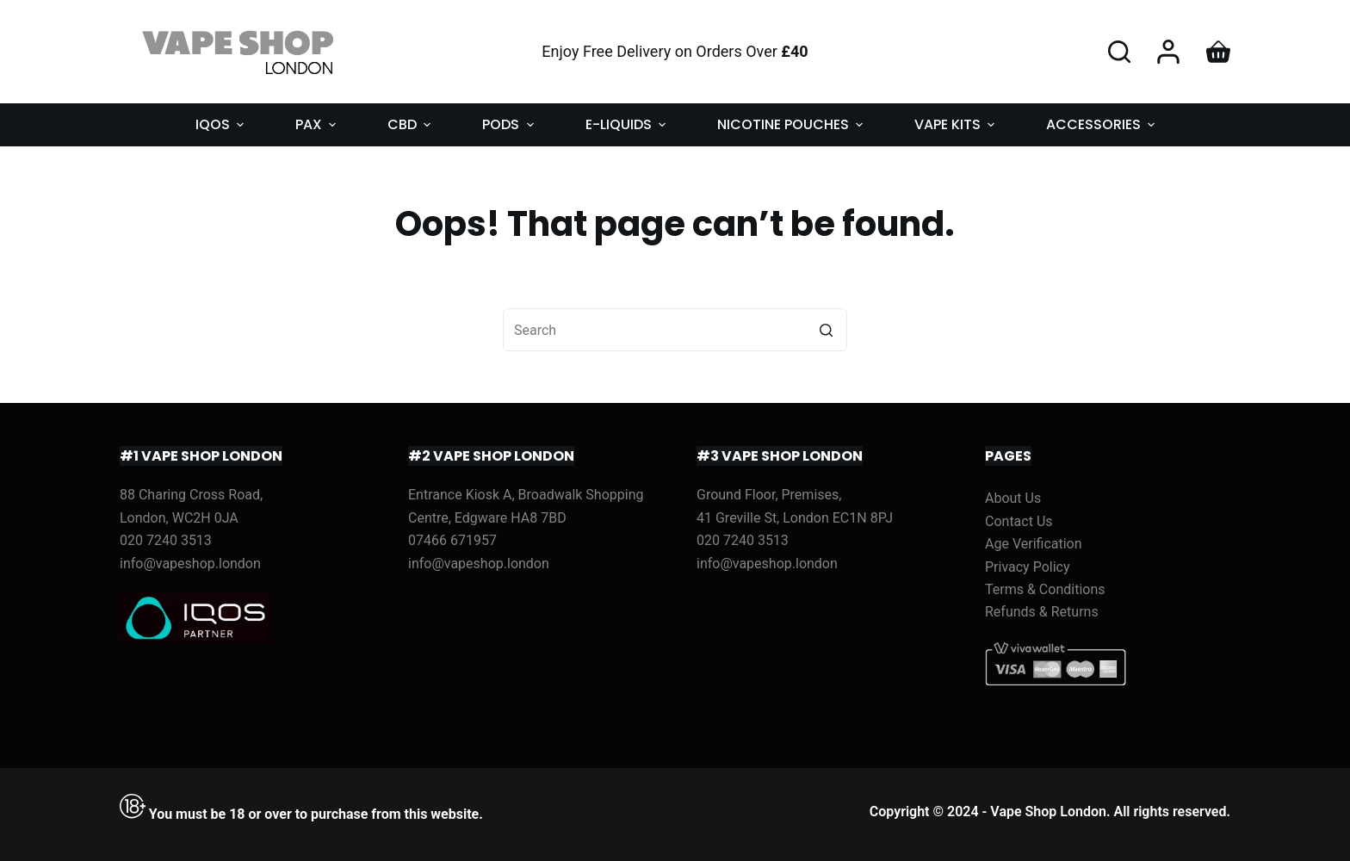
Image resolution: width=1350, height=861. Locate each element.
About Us (1013, 498)
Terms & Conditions (1045, 589)
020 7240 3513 (166, 540)
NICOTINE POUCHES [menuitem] (792, 124)
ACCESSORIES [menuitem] (1102, 124)
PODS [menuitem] (509, 124)
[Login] (1168, 52)
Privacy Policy (1027, 567)
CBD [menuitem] (411, 124)
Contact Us (1019, 521)
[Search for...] (675, 329)
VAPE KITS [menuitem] (956, 124)
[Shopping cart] (1218, 52)
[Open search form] (1119, 51)
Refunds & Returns (1042, 612)
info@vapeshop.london (190, 563)
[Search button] (825, 329)
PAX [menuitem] (317, 124)
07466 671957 (452, 540)
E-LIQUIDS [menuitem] (627, 124)
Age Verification (1033, 544)
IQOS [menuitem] (221, 124)
